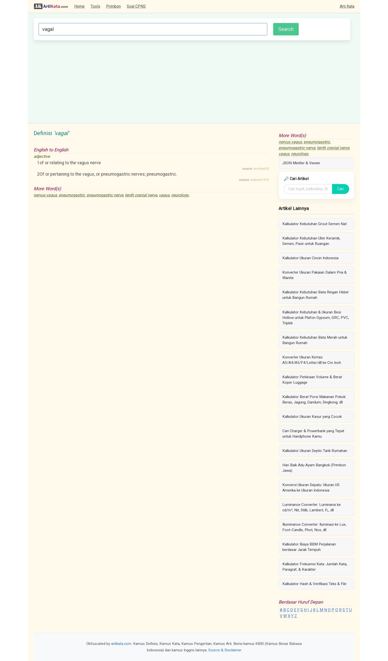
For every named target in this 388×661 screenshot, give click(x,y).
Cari (340, 189)
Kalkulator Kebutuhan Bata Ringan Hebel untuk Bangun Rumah (315, 295)
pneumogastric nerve (105, 195)
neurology (180, 195)
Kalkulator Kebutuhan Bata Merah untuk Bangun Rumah (314, 340)
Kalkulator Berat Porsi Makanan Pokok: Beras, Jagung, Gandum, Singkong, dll (314, 399)
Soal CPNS (136, 6)
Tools (95, 6)
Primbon (113, 6)
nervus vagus (45, 195)
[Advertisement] (192, 81)
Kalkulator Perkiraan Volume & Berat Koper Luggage (312, 380)
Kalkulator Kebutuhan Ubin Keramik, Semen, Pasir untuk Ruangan (311, 241)
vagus (164, 195)
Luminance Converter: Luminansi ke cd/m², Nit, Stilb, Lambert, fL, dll (311, 507)
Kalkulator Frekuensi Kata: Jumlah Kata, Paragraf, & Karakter (314, 567)
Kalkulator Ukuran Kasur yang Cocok (312, 416)
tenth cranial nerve (141, 195)
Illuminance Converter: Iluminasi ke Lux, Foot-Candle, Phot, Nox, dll (314, 527)
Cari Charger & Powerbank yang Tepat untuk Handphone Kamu (313, 434)
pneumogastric (72, 195)
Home (79, 6)
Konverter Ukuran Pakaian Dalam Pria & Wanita (314, 275)
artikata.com (121, 643)
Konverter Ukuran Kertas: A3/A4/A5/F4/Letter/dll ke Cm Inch (311, 360)
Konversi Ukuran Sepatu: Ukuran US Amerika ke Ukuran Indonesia (311, 488)
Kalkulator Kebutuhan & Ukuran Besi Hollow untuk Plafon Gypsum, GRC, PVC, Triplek (315, 317)
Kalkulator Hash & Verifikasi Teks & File (314, 584)
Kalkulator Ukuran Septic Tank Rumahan (314, 451)
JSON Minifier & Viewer (301, 163)
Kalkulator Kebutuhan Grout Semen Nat (314, 224)
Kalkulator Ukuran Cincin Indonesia (310, 258)
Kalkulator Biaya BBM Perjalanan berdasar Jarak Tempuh (309, 547)
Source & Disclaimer (225, 650)
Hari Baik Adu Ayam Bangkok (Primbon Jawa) (314, 468)
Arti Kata (347, 6)
